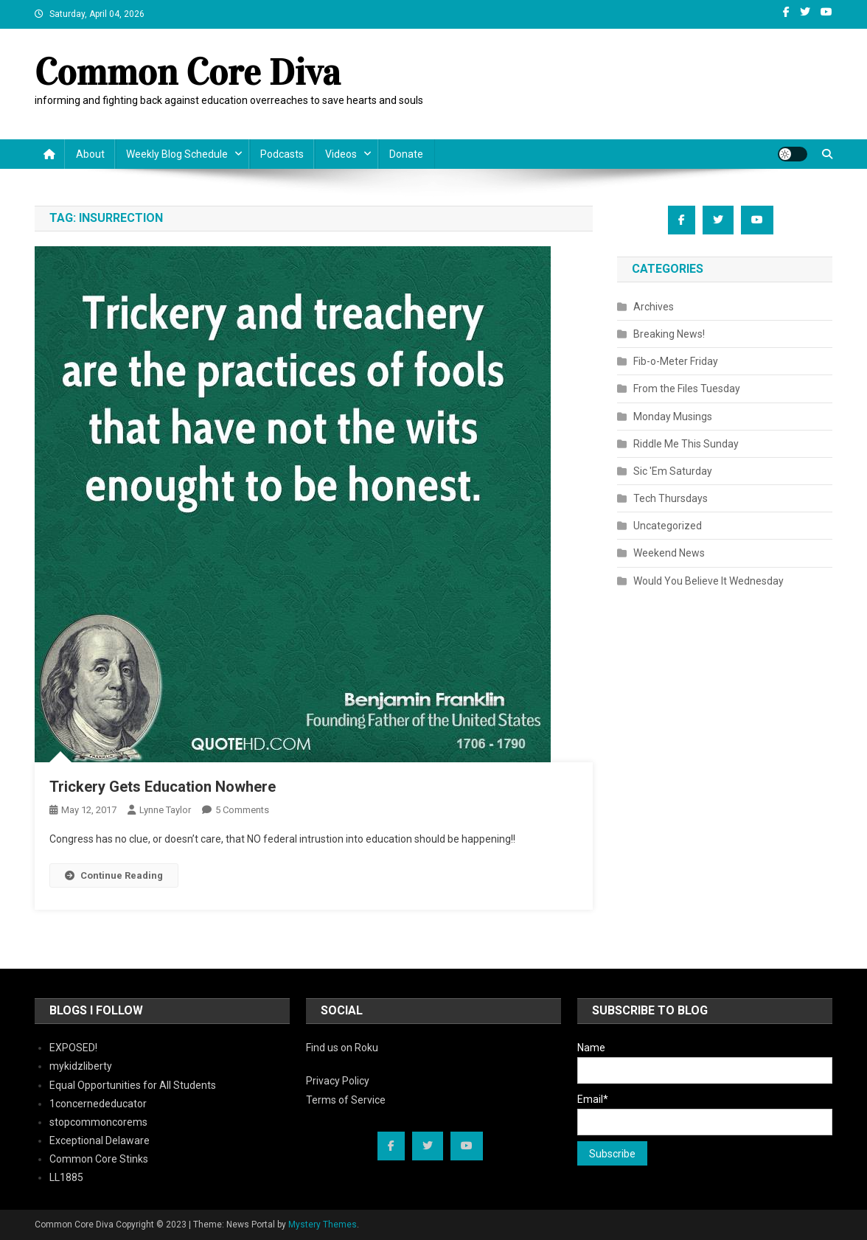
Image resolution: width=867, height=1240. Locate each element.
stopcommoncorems (98, 1122)
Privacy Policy (337, 1081)
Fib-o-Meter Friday (675, 361)
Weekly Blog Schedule (177, 154)
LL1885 (66, 1177)
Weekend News (669, 553)
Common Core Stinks (98, 1159)
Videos (341, 154)
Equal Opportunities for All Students (132, 1085)
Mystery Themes (322, 1224)
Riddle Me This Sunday (686, 444)
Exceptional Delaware (99, 1140)
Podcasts (282, 154)
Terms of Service (346, 1100)
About (90, 154)
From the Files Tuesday (686, 388)
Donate (406, 154)
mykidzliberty (80, 1066)
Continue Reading (114, 875)
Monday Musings (672, 416)
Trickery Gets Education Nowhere (162, 786)
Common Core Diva (188, 72)
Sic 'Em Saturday (672, 471)
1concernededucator (98, 1104)
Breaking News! (669, 334)
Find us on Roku (342, 1047)
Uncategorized (667, 526)
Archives (653, 307)
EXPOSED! (73, 1047)
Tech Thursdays (670, 498)
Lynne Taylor (165, 809)
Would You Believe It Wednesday (708, 581)
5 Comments (242, 809)
